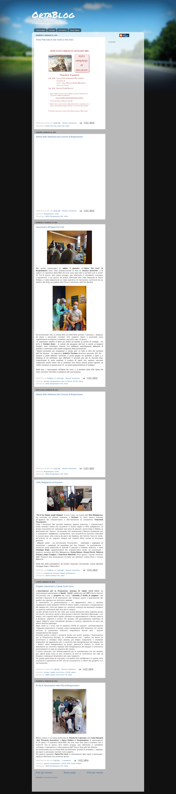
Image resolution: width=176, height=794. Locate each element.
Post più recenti (44, 772)
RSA (68, 764)
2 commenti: (67, 761)
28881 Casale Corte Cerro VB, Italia (58, 675)
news (57, 214)
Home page (40, 30)
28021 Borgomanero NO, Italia (56, 216)
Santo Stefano (76, 764)
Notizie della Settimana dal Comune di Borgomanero (59, 137)
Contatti (52, 30)
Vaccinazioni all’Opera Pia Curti (50, 227)
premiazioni (70, 573)
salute (73, 672)
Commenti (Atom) (50, 777)
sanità (81, 381)
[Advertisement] (62, 785)
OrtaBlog (53, 14)
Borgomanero (49, 214)
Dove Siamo (74, 30)
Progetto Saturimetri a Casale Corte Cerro (55, 586)
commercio (48, 573)
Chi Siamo (62, 30)
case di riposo (66, 381)
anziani (46, 381)
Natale (62, 573)
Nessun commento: (69, 123)
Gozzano (56, 573)
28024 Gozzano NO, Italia (54, 576)
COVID (75, 381)
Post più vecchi (95, 772)
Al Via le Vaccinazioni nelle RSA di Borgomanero (57, 685)
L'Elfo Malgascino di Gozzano (49, 482)
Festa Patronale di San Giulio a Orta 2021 (54, 40)
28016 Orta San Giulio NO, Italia (57, 126)
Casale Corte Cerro (57, 672)
